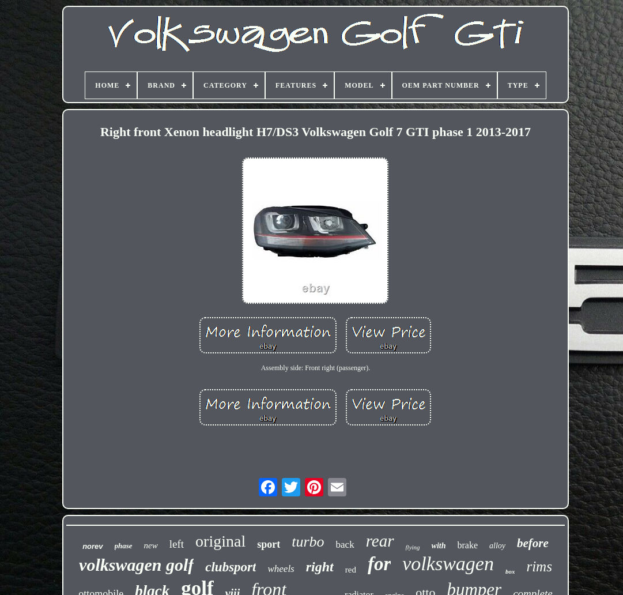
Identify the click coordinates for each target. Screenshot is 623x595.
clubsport (230, 567)
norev (92, 546)
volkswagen (448, 563)
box (510, 571)
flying (413, 547)
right (320, 566)
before (533, 543)
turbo (308, 541)
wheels (280, 568)
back (345, 544)
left (176, 544)
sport (268, 544)
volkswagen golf (136, 564)
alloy (497, 545)
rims (539, 566)
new (151, 545)
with (439, 545)
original (220, 541)
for (379, 563)
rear (380, 541)
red (350, 569)
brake (467, 545)
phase (124, 545)
